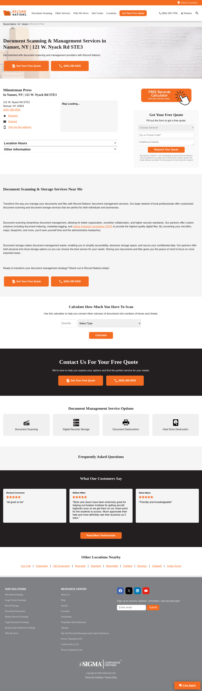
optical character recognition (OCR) (93, 226)
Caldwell (156, 566)
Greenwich (42, 566)
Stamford (96, 566)
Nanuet (25, 24)
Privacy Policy (111, 677)
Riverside (80, 566)
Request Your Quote (166, 149)
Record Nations (9, 24)
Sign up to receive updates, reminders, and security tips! (148, 601)
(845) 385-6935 (11, 109)
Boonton (142, 566)
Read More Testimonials (101, 535)
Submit (153, 607)
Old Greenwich (61, 566)
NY (19, 24)
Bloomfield (112, 566)
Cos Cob (26, 566)
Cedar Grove (174, 566)
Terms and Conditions (94, 677)
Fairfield (127, 566)
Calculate (101, 335)
